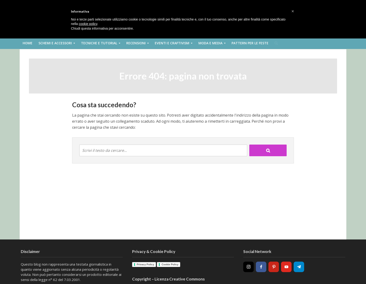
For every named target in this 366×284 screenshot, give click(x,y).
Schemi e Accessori (55, 43)
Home (27, 43)
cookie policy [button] (88, 24)
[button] (292, 11)
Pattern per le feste (250, 43)
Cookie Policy (170, 264)
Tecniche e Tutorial (99, 43)
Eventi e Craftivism (172, 43)
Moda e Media (210, 43)
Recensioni (136, 43)
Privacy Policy (145, 264)
